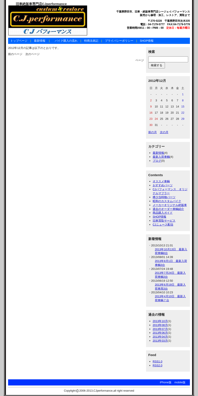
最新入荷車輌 (161, 156)
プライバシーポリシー (119, 40)
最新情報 (39, 40)
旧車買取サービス (164, 220)
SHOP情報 (146, 40)
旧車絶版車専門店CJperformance (41, 4)
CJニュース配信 (163, 224)
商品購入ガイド (163, 212)
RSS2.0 (157, 365)
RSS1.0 (157, 361)
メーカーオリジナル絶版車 (170, 205)
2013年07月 (160, 329)
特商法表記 (91, 40)
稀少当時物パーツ (164, 197)
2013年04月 (160, 336)
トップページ (18, 40)
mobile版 (180, 382)
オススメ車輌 (161, 181)
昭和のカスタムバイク (167, 201)
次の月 (164, 132)
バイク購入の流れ (66, 40)
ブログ (157, 160)
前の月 (152, 132)
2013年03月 (160, 340)
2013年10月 (160, 321)
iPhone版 (165, 382)
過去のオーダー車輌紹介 (168, 209)
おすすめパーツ (163, 185)
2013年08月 (160, 325)
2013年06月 (160, 332)
